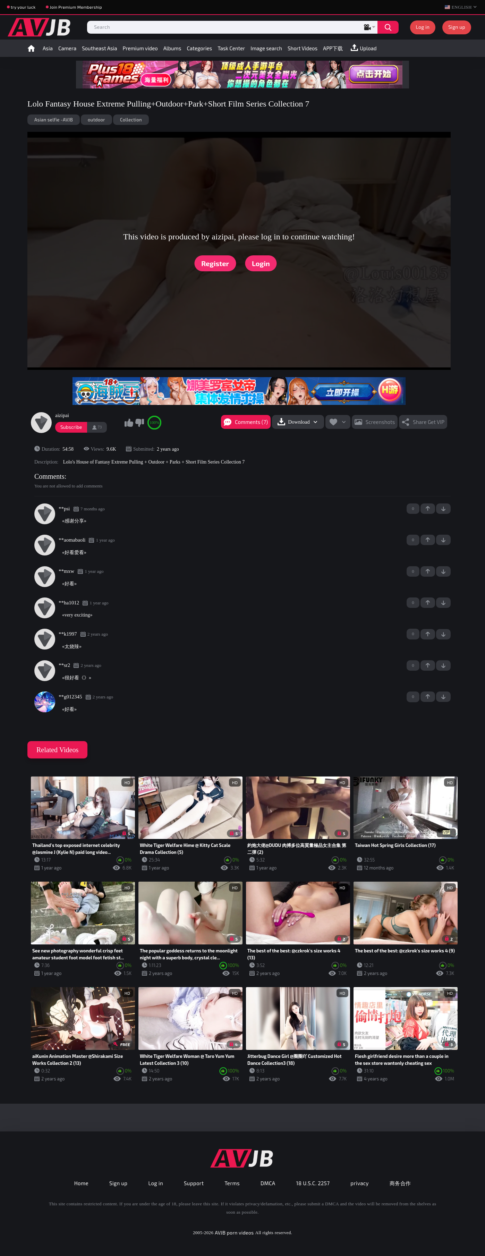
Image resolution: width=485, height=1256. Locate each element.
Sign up (456, 27)
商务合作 (400, 1183)
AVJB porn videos (234, 1233)
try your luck (23, 7)
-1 (443, 508)
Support (194, 1183)
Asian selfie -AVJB (53, 119)
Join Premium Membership (76, 7)
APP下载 (333, 48)
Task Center (231, 48)
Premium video (140, 48)
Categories (199, 48)
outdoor (96, 119)
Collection (131, 119)
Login (261, 263)
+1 (427, 508)
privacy (359, 1183)
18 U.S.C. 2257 (313, 1183)
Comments (49, 476)
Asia (48, 48)
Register (215, 263)
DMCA (268, 1183)
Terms (232, 1183)
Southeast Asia (99, 48)
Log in (423, 27)
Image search (266, 48)
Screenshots (380, 422)
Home (31, 48)
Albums (172, 48)
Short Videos (302, 48)
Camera (67, 48)
